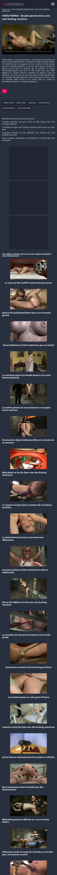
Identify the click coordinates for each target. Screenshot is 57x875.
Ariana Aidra (44, 102)
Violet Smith (8, 102)
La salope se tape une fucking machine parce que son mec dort (28, 128)
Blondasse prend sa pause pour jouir (18, 119)
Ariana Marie (9, 108)
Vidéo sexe (6, 9)
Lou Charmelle (24, 108)
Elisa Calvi (21, 102)
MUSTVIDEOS (13, 4)
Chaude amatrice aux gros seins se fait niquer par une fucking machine (28, 123)
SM (13, 9)
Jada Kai (32, 102)
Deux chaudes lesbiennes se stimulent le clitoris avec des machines (28, 139)
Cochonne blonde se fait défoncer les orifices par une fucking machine (28, 134)
